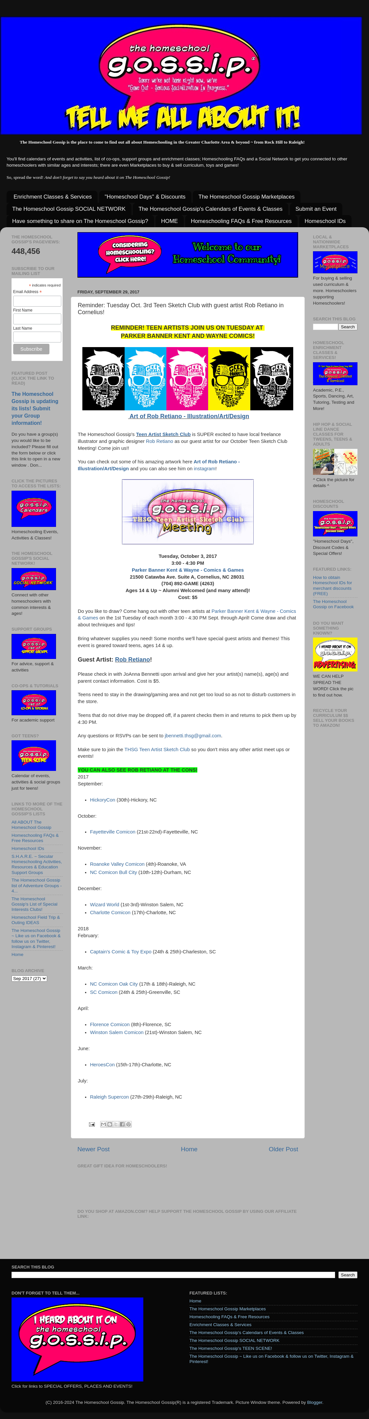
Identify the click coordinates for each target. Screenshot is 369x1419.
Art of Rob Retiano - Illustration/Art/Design (188, 416)
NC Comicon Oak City (114, 984)
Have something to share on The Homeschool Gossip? (80, 221)
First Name (23, 310)
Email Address (27, 292)
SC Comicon (103, 992)
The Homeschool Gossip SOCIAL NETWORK (69, 209)
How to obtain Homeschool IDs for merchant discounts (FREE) (332, 585)
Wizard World (104, 904)
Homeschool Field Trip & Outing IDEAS (36, 920)
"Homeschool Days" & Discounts (145, 197)
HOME (169, 221)
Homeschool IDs (325, 221)
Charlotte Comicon (110, 912)
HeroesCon (103, 1064)
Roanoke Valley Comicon (117, 864)
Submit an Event (316, 209)
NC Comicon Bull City (113, 872)
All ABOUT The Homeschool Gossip (31, 825)
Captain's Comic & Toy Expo (121, 951)
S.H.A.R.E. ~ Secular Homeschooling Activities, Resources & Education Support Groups (37, 864)
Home (189, 1149)
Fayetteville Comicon (112, 831)
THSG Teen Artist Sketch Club (157, 749)
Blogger (314, 1402)
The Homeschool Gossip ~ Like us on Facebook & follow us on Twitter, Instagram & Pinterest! (36, 938)
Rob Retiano (160, 441)
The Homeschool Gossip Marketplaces (246, 197)
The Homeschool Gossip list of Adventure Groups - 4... (37, 885)
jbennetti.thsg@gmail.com (193, 735)
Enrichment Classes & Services (53, 197)
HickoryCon (103, 800)
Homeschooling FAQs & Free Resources (241, 221)
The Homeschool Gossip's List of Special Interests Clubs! (34, 904)
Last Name (22, 328)
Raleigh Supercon (110, 1097)
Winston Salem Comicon (117, 1032)
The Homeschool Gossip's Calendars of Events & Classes (210, 209)
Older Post (283, 1149)
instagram (204, 468)
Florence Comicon (110, 1024)
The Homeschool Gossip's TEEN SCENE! (230, 1348)
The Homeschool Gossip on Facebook (333, 604)
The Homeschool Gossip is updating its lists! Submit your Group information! (35, 408)
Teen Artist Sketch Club (163, 434)
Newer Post (93, 1149)
